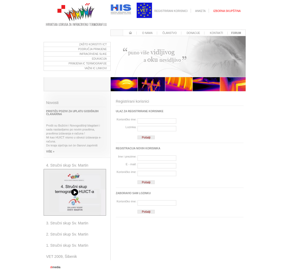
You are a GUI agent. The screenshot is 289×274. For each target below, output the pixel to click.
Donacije (193, 33)
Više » (50, 151)
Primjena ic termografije (88, 63)
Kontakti (216, 33)
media (55, 267)
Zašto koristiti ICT (93, 44)
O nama (147, 33)
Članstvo (169, 33)
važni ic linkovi (96, 68)
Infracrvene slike (93, 54)
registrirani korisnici (170, 11)
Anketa (200, 11)
